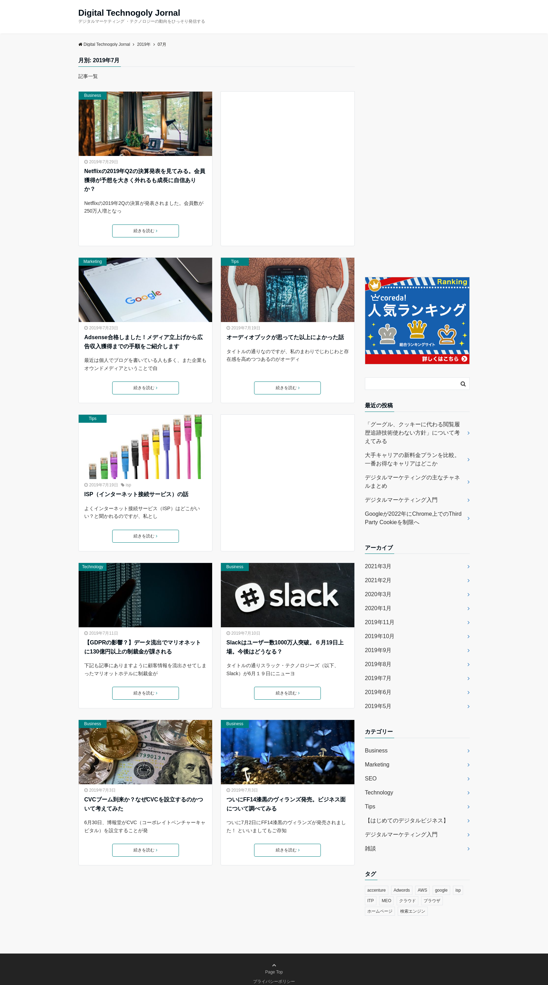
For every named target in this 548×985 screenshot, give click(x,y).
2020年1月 (378, 608)
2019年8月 (378, 664)
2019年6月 (378, 692)
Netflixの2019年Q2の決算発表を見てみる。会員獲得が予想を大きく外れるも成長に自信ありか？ (144, 180)
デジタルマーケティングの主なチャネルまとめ (412, 481)
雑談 (370, 848)
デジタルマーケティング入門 (401, 500)
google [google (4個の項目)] (441, 890)
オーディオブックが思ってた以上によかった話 (285, 337)
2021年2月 (378, 580)
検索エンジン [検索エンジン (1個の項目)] (412, 911)
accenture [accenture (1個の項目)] (376, 890)
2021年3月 (378, 566)
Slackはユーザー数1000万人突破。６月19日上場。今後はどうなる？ (285, 647)
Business (92, 95)
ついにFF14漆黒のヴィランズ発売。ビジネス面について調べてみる (286, 804)
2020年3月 (378, 594)
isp (128, 485)
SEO (371, 778)
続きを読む (145, 230)
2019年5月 (378, 706)
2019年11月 (380, 622)
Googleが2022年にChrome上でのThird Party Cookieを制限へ (413, 518)
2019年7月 (378, 678)
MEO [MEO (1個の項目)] (386, 900)
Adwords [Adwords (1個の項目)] (402, 890)
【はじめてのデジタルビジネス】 (407, 820)
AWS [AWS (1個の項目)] (422, 890)
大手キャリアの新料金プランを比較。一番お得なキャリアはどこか (412, 459)
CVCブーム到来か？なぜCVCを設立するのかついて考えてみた (143, 804)
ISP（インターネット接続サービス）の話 (136, 494)
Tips (235, 261)
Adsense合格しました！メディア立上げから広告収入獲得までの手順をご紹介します (143, 341)
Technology (92, 566)
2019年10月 (380, 636)
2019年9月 (378, 650)
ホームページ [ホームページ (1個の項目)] (379, 911)
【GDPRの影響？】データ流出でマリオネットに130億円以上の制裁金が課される (142, 647)
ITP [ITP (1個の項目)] (370, 900)
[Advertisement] (287, 158)
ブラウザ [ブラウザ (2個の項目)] (432, 900)
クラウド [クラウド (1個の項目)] (407, 900)
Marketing (93, 261)
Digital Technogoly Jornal (129, 13)
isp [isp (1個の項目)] (458, 890)
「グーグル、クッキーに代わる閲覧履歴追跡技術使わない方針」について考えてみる (412, 432)
